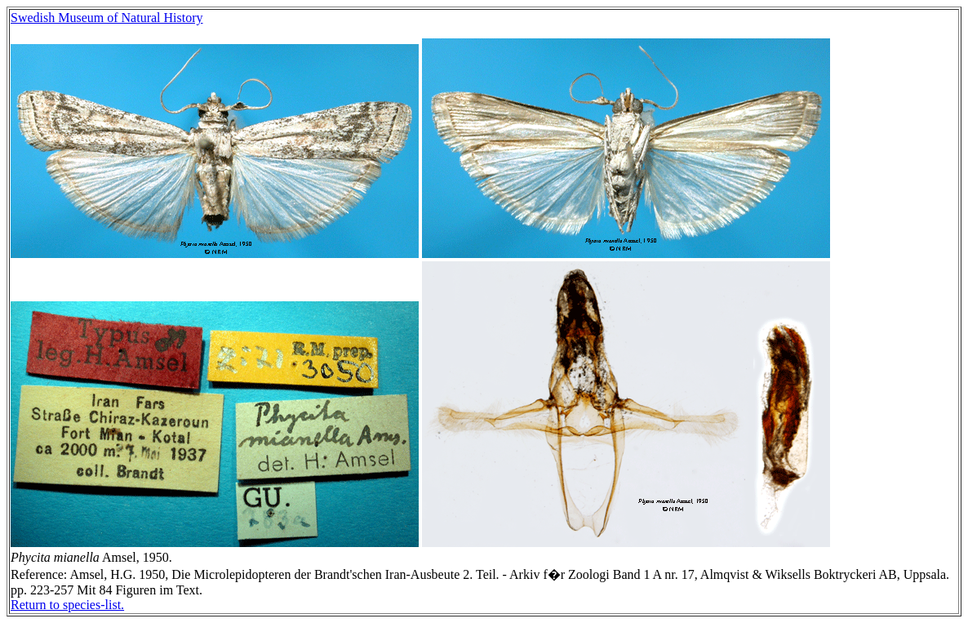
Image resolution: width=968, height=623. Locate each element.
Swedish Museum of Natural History (107, 17)
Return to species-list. (67, 605)
